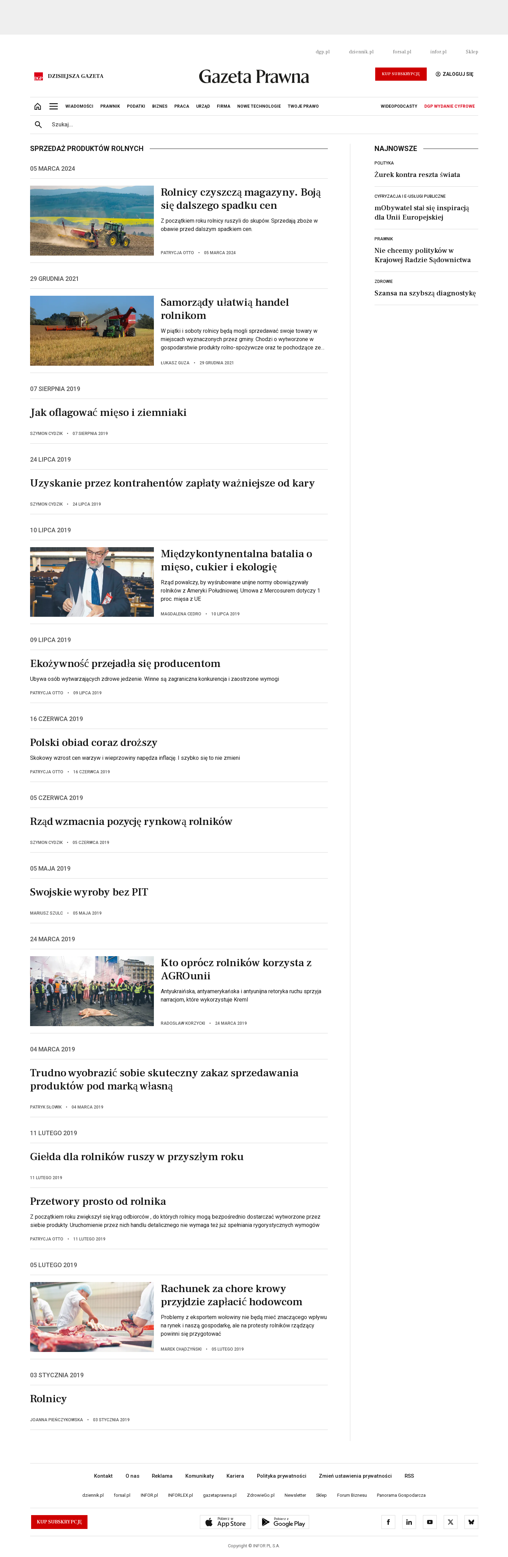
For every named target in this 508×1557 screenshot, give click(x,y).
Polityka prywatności (281, 1476)
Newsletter (295, 1495)
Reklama (162, 1476)
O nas (132, 1476)
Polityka (384, 163)
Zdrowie (384, 281)
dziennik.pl (361, 52)
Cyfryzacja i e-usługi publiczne (410, 196)
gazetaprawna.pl (220, 1495)
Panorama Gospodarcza (401, 1495)
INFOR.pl (149, 1495)
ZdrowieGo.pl (261, 1495)
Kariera (235, 1476)
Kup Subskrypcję (401, 74)
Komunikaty (199, 1476)
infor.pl (438, 52)
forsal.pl (402, 52)
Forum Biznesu (352, 1495)
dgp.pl (323, 52)
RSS (409, 1476)
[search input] (262, 125)
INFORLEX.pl (180, 1495)
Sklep (472, 52)
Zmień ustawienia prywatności (355, 1476)
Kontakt (103, 1476)
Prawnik (384, 239)
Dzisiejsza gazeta (75, 76)
